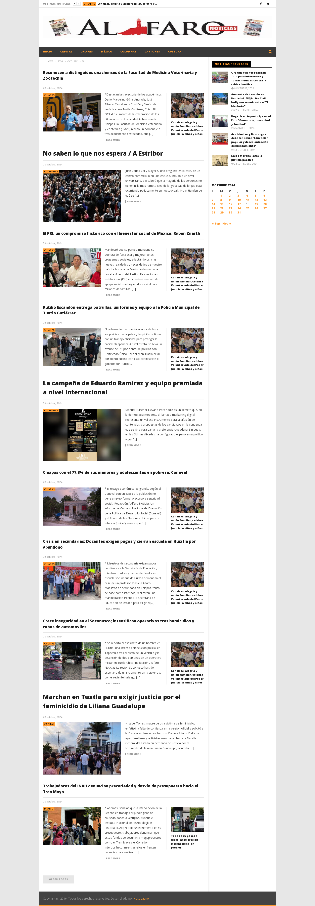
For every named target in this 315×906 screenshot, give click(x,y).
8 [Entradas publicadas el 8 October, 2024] (221, 200)
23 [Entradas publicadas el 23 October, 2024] (230, 208)
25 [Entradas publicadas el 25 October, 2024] (247, 208)
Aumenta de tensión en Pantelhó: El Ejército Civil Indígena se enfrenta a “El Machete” (249, 100)
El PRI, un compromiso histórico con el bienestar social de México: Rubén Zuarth (121, 233)
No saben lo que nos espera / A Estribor (103, 153)
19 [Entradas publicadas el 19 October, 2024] (256, 204)
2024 (60, 61)
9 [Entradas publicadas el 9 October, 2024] (229, 200)
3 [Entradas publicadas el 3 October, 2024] (238, 195)
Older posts (58, 879)
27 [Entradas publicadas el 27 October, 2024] (265, 208)
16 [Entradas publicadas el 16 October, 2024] (230, 204)
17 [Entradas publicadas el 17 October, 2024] (239, 204)
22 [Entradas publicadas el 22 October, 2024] (221, 208)
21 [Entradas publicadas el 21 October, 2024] (213, 208)
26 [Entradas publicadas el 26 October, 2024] (256, 208)
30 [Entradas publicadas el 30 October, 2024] (230, 212)
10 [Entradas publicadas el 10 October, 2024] (239, 200)
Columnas (128, 51)
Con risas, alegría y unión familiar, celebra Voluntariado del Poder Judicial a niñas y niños (127, 3)
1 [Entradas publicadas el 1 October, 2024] (221, 195)
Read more (113, 140)
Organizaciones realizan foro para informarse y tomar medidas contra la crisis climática (248, 78)
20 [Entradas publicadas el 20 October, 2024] (265, 204)
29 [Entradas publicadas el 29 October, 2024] (221, 212)
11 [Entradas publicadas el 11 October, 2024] (247, 200)
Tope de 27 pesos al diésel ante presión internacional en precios (184, 842)
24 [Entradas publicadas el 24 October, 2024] (239, 208)
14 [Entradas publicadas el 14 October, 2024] (213, 204)
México (106, 51)
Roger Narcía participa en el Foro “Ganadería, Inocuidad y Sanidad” (251, 120)
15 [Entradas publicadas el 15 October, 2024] (221, 204)
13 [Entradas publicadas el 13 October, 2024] (265, 200)
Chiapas (89, 3)
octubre (72, 61)
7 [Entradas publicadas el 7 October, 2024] (212, 200)
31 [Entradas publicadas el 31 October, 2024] (239, 212)
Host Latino (141, 898)
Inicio (47, 51)
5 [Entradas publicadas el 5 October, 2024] (255, 195)
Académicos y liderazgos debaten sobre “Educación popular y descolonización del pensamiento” (249, 140)
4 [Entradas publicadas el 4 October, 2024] (247, 195)
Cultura (174, 51)
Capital (66, 51)
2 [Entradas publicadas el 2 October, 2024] (229, 195)
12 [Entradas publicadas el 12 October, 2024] (256, 200)
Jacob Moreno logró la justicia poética (246, 158)
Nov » (226, 223)
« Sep (216, 223)
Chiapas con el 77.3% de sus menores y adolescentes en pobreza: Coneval (115, 472)
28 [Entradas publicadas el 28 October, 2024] (213, 212)
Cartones (152, 51)
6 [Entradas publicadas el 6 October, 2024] (264, 195)
